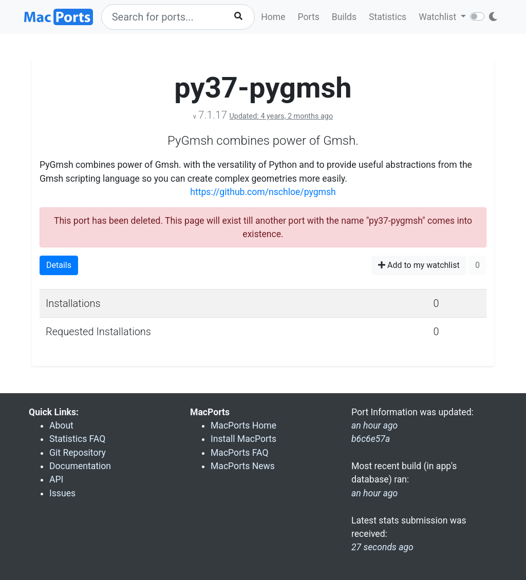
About (61, 425)
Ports (309, 17)
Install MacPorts (243, 439)
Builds (344, 17)
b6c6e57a (370, 439)
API (56, 479)
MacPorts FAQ (240, 453)
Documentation (80, 466)
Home (273, 17)
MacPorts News (243, 466)
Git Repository (77, 453)
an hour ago (374, 493)
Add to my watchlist (419, 265)
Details (58, 265)
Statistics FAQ (77, 439)
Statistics (387, 17)
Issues (62, 493)
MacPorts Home (243, 425)
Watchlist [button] (438, 17)
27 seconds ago (382, 547)
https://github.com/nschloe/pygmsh (262, 192)
